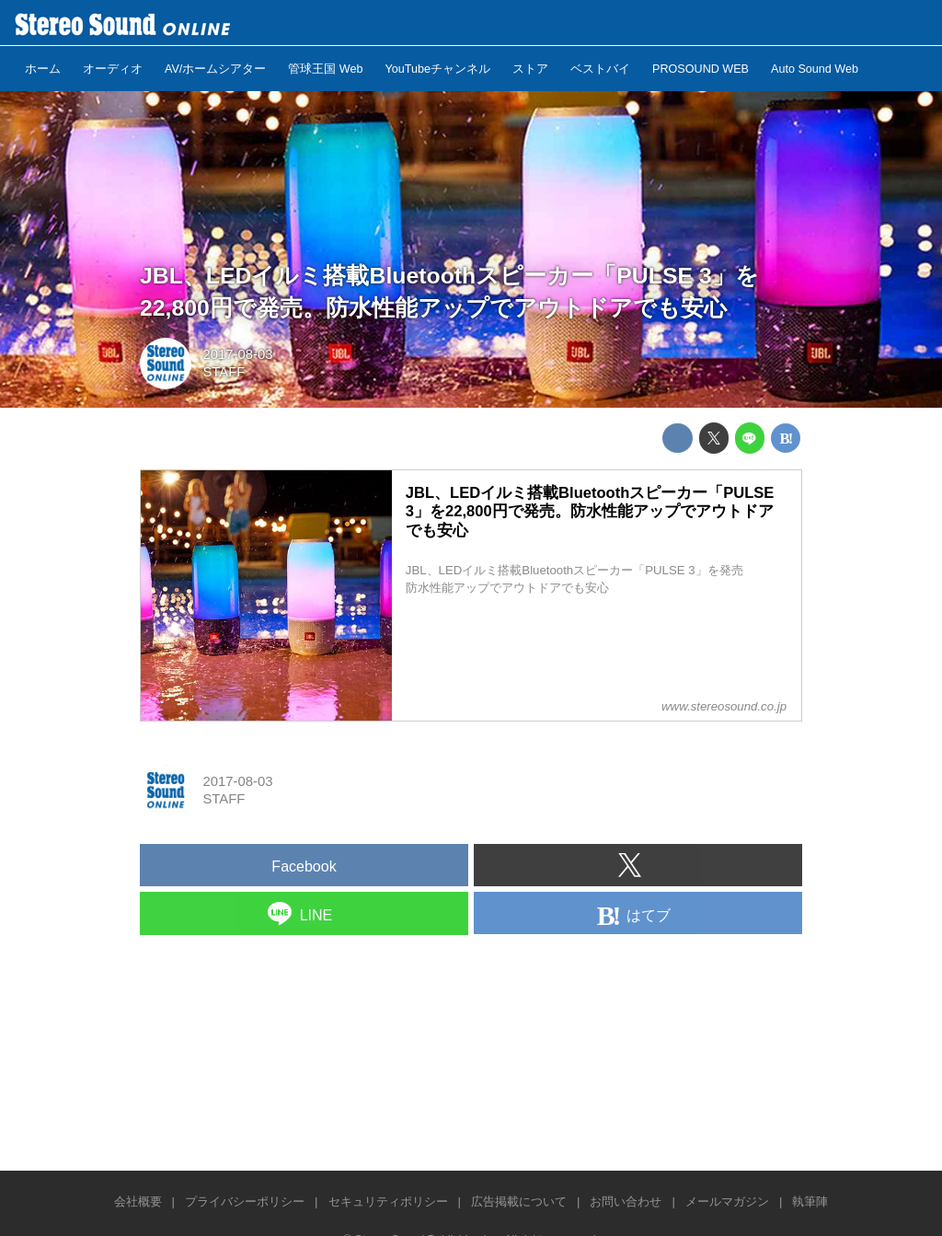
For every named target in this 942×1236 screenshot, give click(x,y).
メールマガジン (727, 1201)
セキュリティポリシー (388, 1201)
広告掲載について (519, 1201)
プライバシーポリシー (244, 1201)
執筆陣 (810, 1201)
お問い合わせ (625, 1201)
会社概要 (138, 1201)
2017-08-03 (237, 354)
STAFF (223, 371)
